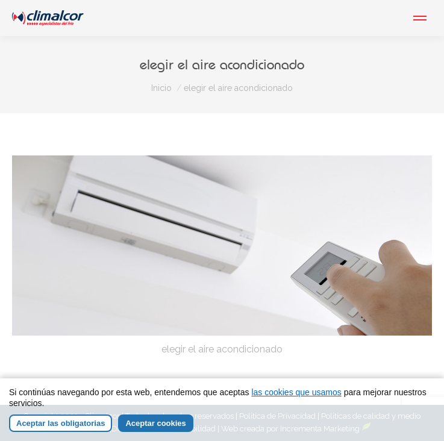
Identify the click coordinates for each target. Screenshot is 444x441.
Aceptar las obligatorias (60, 423)
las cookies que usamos (296, 392)
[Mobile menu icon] (420, 18)
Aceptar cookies (155, 423)
